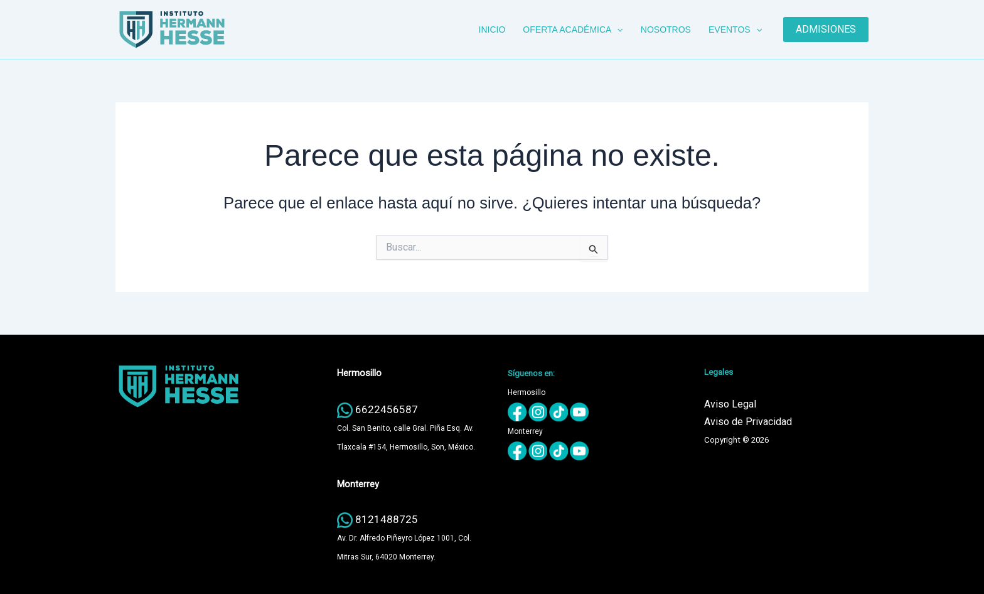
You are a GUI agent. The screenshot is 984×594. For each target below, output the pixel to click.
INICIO (492, 29)
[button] (617, 29)
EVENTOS (735, 29)
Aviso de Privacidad (748, 422)
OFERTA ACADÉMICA (573, 29)
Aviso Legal (730, 404)
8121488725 (386, 519)
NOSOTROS (666, 29)
